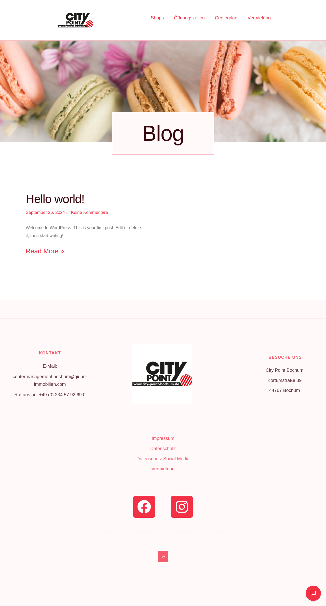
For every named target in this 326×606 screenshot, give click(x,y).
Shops (157, 17)
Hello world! (55, 199)
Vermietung (259, 17)
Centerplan (226, 17)
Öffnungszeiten (189, 17)
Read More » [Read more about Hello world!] (45, 251)
